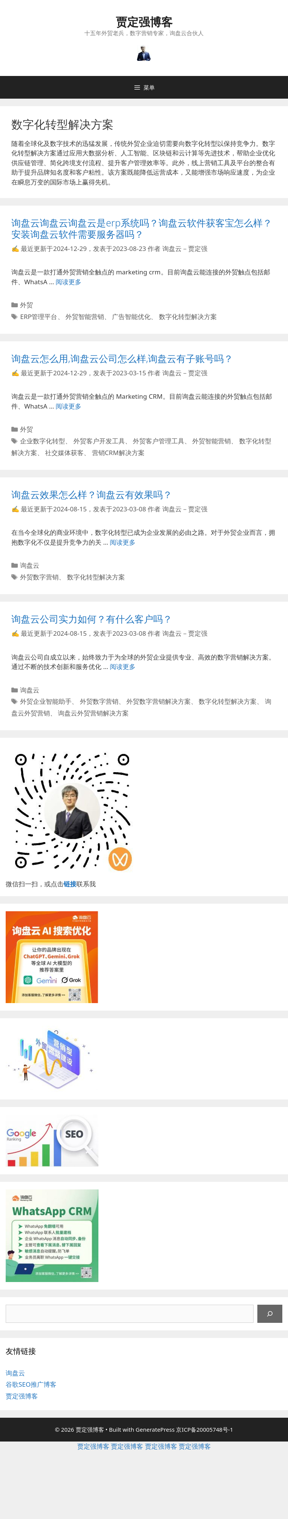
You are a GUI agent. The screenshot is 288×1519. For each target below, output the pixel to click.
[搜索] (269, 1314)
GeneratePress (154, 1429)
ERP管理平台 (38, 316)
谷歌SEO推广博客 (31, 1384)
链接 (70, 884)
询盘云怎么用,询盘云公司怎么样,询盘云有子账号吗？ (122, 358)
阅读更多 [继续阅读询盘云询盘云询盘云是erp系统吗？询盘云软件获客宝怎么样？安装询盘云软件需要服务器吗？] (68, 281)
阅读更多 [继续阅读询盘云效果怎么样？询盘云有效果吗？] (122, 542)
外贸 (26, 304)
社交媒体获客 (64, 452)
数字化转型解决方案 (188, 316)
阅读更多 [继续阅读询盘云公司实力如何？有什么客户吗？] (122, 666)
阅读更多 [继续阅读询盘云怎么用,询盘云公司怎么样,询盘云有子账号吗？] (68, 406)
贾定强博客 (144, 21)
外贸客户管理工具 (158, 441)
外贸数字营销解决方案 (158, 701)
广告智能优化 (131, 316)
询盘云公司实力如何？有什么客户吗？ (91, 618)
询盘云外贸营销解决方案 (93, 713)
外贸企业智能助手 (46, 701)
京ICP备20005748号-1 (204, 1429)
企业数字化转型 (42, 441)
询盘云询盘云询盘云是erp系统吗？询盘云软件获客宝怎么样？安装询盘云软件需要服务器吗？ (141, 228)
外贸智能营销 (84, 316)
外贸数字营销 (39, 577)
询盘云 (29, 565)
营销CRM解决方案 (118, 452)
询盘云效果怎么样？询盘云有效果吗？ (91, 494)
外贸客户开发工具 (99, 441)
